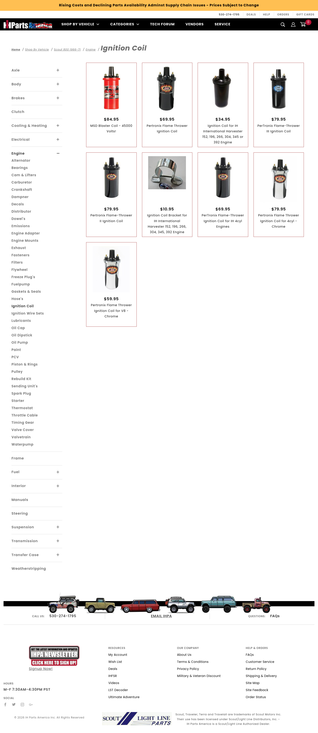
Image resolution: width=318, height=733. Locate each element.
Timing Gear (22, 422)
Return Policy (256, 669)
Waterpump (22, 444)
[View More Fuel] (58, 472)
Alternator (20, 160)
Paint (16, 349)
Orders (283, 14)
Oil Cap (18, 328)
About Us (184, 654)
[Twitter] (14, 704)
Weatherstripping (28, 568)
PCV (15, 357)
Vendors (195, 24)
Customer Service (260, 662)
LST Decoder (118, 690)
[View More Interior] (58, 486)
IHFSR (112, 676)
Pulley (17, 371)
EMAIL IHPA (161, 616)
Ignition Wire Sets (27, 313)
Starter (17, 400)
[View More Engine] (58, 153)
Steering (19, 513)
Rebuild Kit (21, 379)
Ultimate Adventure (124, 697)
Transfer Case (25, 554)
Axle (15, 70)
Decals (17, 204)
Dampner (20, 197)
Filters (17, 262)
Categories (124, 24)
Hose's (17, 298)
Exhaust (18, 248)
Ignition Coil (22, 306)
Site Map (253, 683)
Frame (17, 458)
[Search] (283, 24)
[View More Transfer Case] (58, 555)
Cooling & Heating (29, 125)
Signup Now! (54, 658)
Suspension (22, 527)
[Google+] (31, 704)
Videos (113, 683)
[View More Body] (58, 84)
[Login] (293, 24)
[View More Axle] (58, 70)
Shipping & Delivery (261, 676)
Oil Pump (19, 342)
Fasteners (20, 255)
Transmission (24, 541)
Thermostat (22, 408)
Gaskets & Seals (26, 291)
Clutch (18, 111)
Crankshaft (21, 189)
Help (266, 14)
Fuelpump (20, 284)
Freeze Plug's (23, 277)
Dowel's (18, 218)
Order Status (256, 697)
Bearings (19, 167)
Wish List (115, 662)
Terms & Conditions (193, 662)
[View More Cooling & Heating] (58, 125)
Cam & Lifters (23, 175)
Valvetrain (21, 437)
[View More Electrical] (58, 139)
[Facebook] (5, 704)
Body (16, 84)
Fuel (15, 471)
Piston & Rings (24, 364)
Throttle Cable (24, 415)
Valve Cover (22, 429)
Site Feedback (257, 690)
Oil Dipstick (21, 335)
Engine (18, 153)
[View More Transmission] (58, 541)
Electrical (20, 139)
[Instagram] (23, 704)
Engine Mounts (24, 240)
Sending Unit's (24, 386)
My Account (117, 654)
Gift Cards (305, 14)
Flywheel (19, 269)
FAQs (275, 616)
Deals (251, 14)
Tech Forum (162, 24)
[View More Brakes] (58, 98)
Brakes (18, 98)
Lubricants (21, 320)
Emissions (20, 226)
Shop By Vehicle (80, 24)
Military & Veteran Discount (199, 676)
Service (223, 24)
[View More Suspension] (58, 527)
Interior (18, 485)
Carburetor (21, 182)
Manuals (19, 499)
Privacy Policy (188, 669)
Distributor (21, 211)
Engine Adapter (25, 233)
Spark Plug (21, 393)
